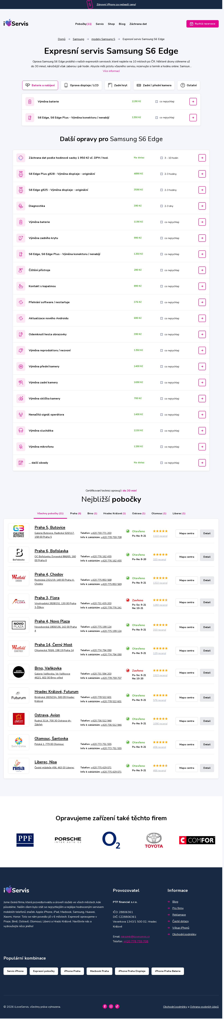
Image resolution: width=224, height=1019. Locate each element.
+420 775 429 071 (101, 768)
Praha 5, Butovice (50, 528)
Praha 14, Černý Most (53, 645)
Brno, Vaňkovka (48, 668)
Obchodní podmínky (182, 935)
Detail (207, 534)
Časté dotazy (178, 922)
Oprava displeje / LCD (80, 86)
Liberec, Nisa (46, 762)
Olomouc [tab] (160, 514)
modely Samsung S (103, 39)
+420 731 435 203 (101, 604)
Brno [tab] (91, 514)
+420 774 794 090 (101, 651)
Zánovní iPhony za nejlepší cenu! (116, 4)
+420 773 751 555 (101, 745)
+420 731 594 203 (101, 674)
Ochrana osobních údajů (204, 1007)
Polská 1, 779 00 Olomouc (49, 745)
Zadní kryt (118, 86)
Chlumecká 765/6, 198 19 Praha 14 (54, 651)
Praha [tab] (73, 514)
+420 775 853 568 (101, 580)
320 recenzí (159, 560)
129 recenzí (159, 654)
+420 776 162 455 (101, 557)
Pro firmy (176, 909)
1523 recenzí (160, 676)
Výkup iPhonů (178, 928)
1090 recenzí (160, 724)
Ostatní (191, 86)
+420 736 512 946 (101, 721)
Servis (99, 24)
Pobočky (80, 24)
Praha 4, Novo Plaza (52, 621)
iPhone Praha (72, 971)
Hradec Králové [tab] (114, 514)
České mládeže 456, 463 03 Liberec (54, 768)
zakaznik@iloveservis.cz (135, 937)
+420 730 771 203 (101, 533)
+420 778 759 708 (111, 538)
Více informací (111, 71)
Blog (124, 24)
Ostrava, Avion (47, 715)
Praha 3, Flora (47, 598)
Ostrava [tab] (139, 514)
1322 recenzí (160, 583)
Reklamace (177, 915)
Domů (61, 39)
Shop (112, 24)
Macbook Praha (99, 971)
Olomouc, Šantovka (51, 739)
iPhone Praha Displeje (132, 971)
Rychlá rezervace (202, 24)
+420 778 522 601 (101, 698)
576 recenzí (159, 700)
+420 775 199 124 (101, 627)
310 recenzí (159, 630)
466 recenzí (159, 771)
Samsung (78, 39)
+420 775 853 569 (111, 585)
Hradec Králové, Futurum (56, 692)
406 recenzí (159, 747)
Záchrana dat (141, 24)
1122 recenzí (160, 536)
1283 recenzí (160, 605)
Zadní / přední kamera (155, 86)
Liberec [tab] (181, 514)
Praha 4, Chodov (49, 575)
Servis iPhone (15, 971)
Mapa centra (186, 534)
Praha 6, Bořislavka (51, 551)
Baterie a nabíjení (37, 86)
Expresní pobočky (44, 971)
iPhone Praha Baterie (167, 971)
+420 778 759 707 (111, 678)
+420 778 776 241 (111, 608)
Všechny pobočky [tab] (48, 514)
